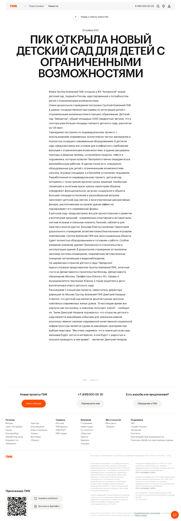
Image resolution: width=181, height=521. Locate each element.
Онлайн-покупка (139, 427)
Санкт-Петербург (14, 427)
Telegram (110, 427)
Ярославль (36, 437)
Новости (53, 6)
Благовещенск (37, 427)
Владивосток (12, 440)
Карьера (85, 440)
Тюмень (34, 434)
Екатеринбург (12, 434)
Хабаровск (11, 444)
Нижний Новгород (14, 437)
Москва (9, 423)
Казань (9, 430)
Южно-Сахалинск (39, 430)
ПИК (85, 380)
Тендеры (85, 444)
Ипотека (60, 423)
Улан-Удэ (35, 423)
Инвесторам (87, 427)
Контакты (135, 434)
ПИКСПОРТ (61, 430)
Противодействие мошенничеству (147, 437)
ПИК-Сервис (61, 434)
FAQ (133, 423)
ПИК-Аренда (61, 427)
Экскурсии (136, 430)
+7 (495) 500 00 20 (90, 394)
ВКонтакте (111, 423)
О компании (86, 423)
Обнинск (35, 440)
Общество (86, 434)
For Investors (87, 430)
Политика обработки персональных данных (152, 440)
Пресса (84, 437)
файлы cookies (141, 515)
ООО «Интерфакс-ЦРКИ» (146, 472)
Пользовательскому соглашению (147, 513)
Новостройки (36, 6)
